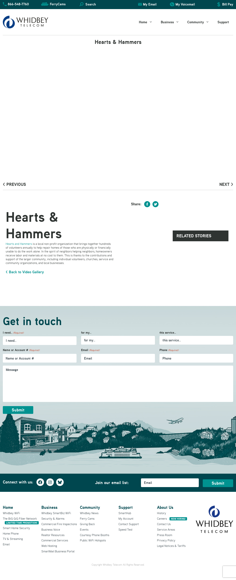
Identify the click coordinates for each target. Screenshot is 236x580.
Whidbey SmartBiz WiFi (56, 513)
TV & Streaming (13, 539)
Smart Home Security (16, 528)
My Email (149, 4)
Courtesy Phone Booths (94, 535)
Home (148, 22)
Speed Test (125, 529)
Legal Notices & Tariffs (171, 546)
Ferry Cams (87, 518)
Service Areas (166, 529)
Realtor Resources (52, 535)
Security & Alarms (52, 518)
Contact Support (128, 524)
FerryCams (58, 4)
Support (223, 22)
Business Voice (50, 529)
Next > (226, 184)
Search (90, 4)
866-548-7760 (18, 4)
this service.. (167, 333)
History (161, 513)
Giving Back (87, 524)
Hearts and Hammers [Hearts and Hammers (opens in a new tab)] (19, 244)
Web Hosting (49, 546)
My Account (125, 518)
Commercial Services (54, 540)
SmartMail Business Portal (57, 551)
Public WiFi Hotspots (93, 540)
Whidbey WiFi (11, 513)
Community (200, 22)
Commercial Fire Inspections (59, 524)
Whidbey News (89, 513)
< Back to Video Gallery (25, 272)
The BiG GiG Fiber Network (21, 520)
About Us (165, 507)
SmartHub (124, 513)
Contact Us (164, 524)
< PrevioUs (14, 184)
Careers (172, 518)
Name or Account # (21, 350)
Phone (169, 350)
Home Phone (11, 533)
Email (90, 350)
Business (172, 22)
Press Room (164, 535)
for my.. (86, 333)
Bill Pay (227, 4)
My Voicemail (185, 4)
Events (84, 529)
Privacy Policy (166, 540)
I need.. (13, 333)
